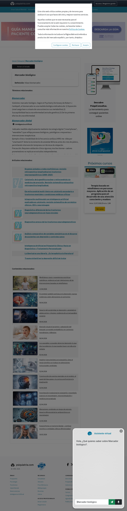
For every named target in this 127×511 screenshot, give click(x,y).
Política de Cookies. (77, 29)
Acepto (86, 45)
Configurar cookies (60, 45)
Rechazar (75, 45)
